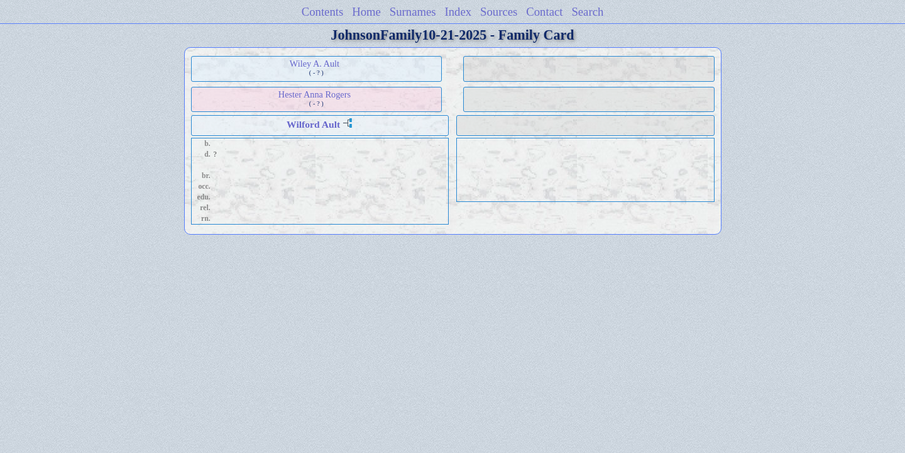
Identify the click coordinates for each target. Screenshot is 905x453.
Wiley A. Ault (314, 64)
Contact (544, 11)
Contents (323, 11)
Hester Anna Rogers (314, 94)
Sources (498, 11)
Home (366, 11)
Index (458, 11)
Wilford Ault (313, 124)
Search (587, 11)
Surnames (413, 11)
